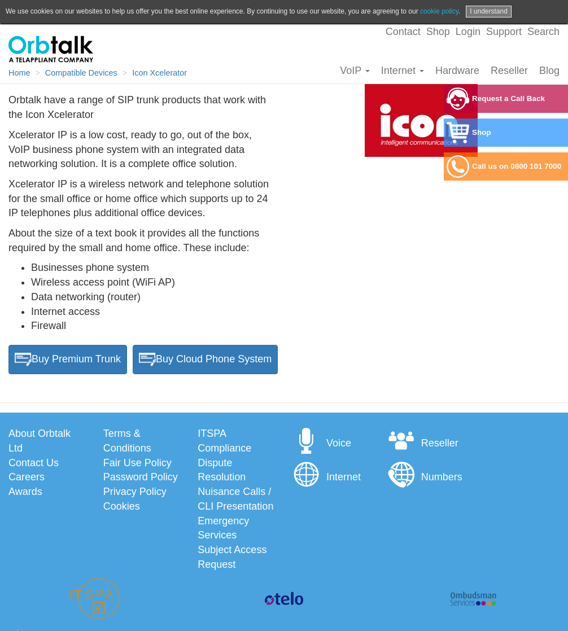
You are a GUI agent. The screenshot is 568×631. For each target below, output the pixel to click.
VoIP (355, 70)
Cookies (121, 506)
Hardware (457, 70)
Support (504, 31)
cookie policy (439, 11)
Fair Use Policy (137, 462)
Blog (549, 70)
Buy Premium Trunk (68, 359)
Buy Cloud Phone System (205, 359)
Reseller (509, 70)
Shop (438, 31)
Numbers (424, 477)
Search (543, 31)
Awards (25, 491)
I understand (489, 11)
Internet (402, 70)
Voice (321, 443)
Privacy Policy (135, 491)
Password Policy (140, 477)
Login (468, 31)
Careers (26, 477)
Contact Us (33, 462)
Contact (403, 31)
